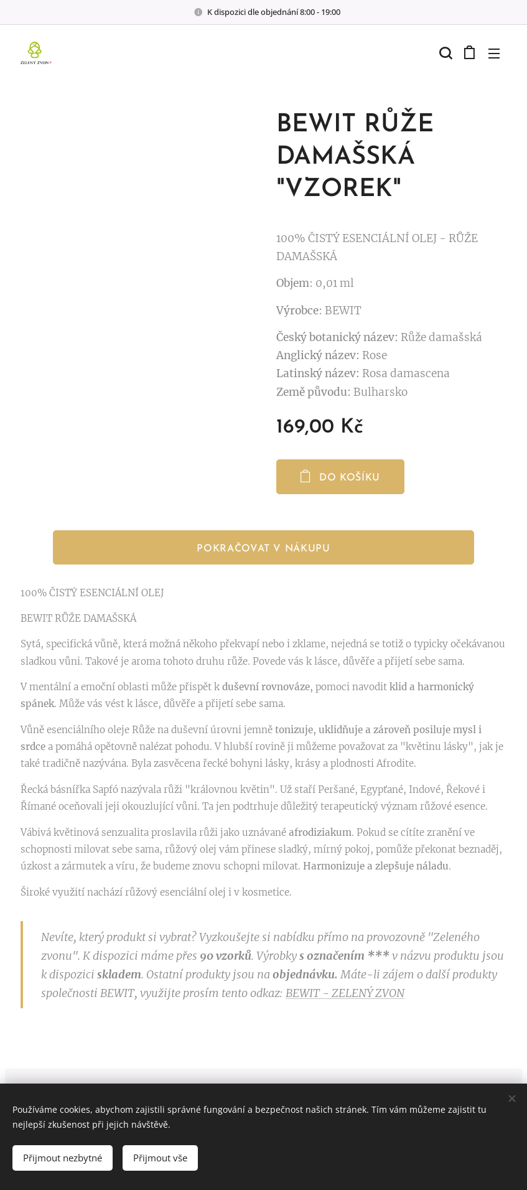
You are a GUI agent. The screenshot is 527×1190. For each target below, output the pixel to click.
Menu (494, 53)
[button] (444, 52)
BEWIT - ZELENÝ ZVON (345, 993)
